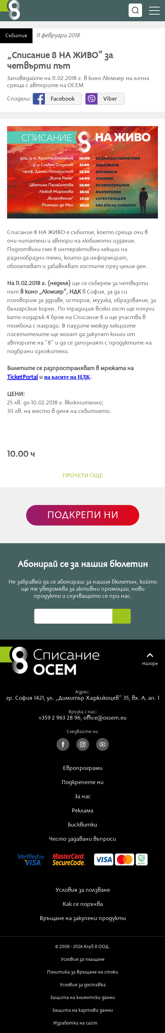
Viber (110, 99)
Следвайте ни (82, 731)
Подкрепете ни (82, 782)
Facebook (63, 99)
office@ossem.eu (104, 718)
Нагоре (150, 663)
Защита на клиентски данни (82, 997)
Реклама (82, 811)
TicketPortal (22, 377)
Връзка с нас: (83, 712)
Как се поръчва (83, 904)
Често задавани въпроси (82, 839)
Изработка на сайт (82, 1023)
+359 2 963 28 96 (60, 718)
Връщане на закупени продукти (83, 918)
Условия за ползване (82, 890)
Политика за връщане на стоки (82, 972)
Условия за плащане (83, 959)
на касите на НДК (67, 377)
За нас (83, 796)
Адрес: (82, 692)
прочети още (83, 475)
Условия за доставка (83, 985)
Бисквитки (82, 825)
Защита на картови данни (82, 1010)
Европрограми (82, 768)
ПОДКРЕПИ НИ (82, 515)
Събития (16, 36)
